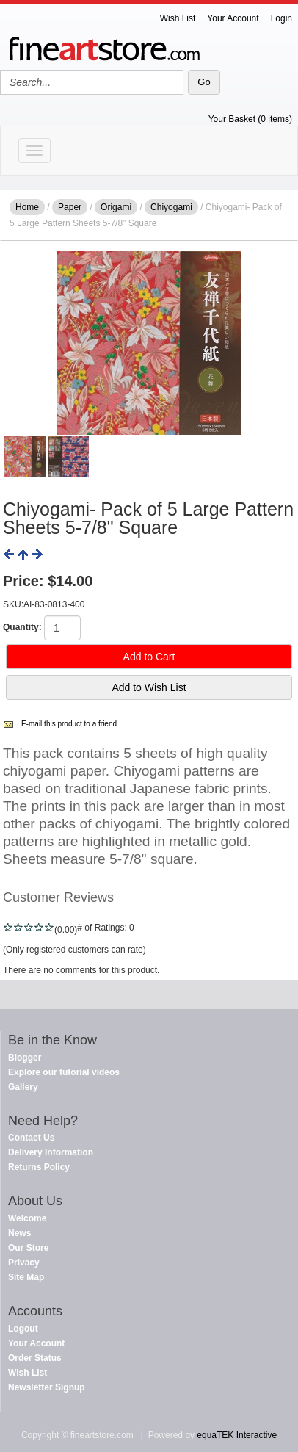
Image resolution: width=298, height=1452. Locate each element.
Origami (116, 207)
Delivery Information (50, 1152)
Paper (69, 207)
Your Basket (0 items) (250, 119)
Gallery (23, 1087)
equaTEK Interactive (237, 1435)
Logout (23, 1328)
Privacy (24, 1262)
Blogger (24, 1057)
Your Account (232, 18)
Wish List (178, 18)
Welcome (27, 1218)
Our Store (28, 1248)
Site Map (26, 1277)
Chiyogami (171, 207)
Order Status (35, 1358)
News (19, 1233)
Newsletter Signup (46, 1387)
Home (27, 207)
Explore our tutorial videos (64, 1072)
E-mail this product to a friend (69, 724)
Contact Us (31, 1138)
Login (281, 18)
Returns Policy (39, 1167)
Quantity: (22, 627)
